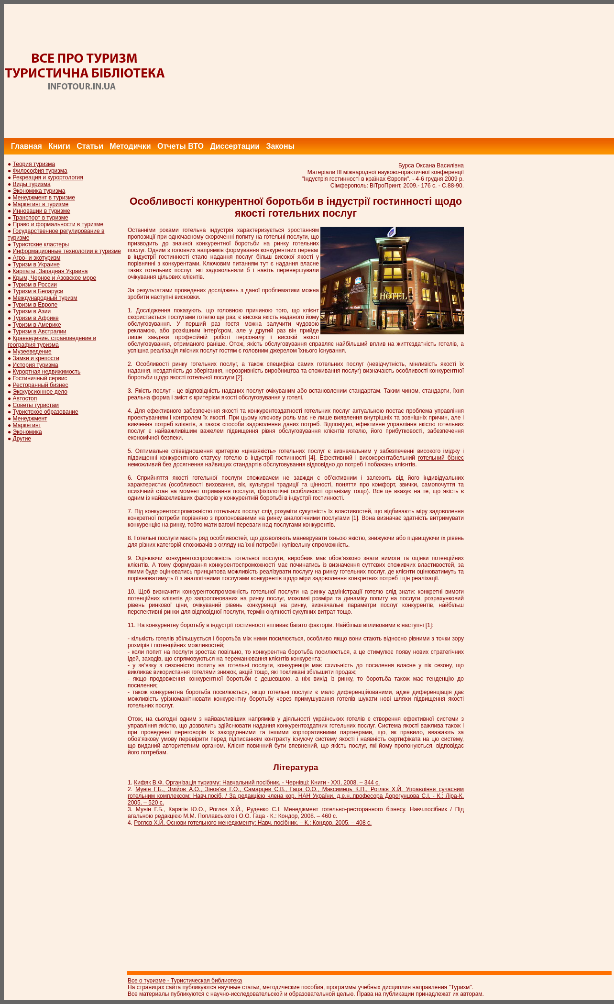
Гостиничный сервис (40, 378)
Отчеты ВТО (180, 146)
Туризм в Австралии (39, 331)
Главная (26, 146)
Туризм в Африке (36, 318)
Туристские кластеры (41, 244)
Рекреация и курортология (48, 177)
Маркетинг (27, 425)
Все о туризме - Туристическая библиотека (185, 980)
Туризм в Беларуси (38, 291)
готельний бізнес (441, 457)
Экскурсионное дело (40, 391)
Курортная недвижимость (47, 371)
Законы (280, 146)
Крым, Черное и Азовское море (55, 278)
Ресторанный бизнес (40, 385)
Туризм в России (35, 284)
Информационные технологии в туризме (67, 251)
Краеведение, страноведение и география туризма (52, 341)
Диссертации (235, 146)
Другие (22, 438)
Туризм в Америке (37, 324)
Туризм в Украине (36, 264)
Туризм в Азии (32, 311)
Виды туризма (32, 184)
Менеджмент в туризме (44, 197)
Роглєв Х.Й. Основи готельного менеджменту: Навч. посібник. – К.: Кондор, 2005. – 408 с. (253, 822)
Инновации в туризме (41, 211)
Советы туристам (36, 405)
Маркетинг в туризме (41, 204)
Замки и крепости (36, 358)
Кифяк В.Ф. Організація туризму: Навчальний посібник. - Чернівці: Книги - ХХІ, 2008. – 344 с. (257, 782)
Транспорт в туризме (40, 217)
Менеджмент (30, 418)
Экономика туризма (39, 191)
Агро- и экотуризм (37, 257)
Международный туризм (45, 298)
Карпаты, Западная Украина (50, 271)
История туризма (35, 365)
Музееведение (32, 351)
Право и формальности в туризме (58, 224)
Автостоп (25, 398)
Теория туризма (34, 164)
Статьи (90, 146)
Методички (130, 146)
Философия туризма (40, 170)
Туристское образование (45, 411)
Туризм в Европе (35, 304)
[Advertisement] (440, 71)
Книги (59, 146)
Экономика (27, 432)
